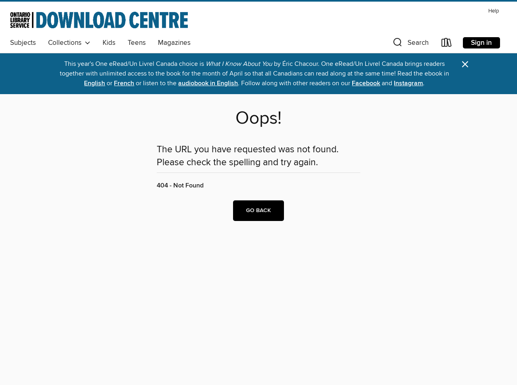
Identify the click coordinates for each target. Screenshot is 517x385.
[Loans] (447, 44)
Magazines (174, 42)
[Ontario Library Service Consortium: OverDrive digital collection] (99, 19)
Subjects (23, 42)
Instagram (408, 83)
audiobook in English (208, 83)
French (124, 83)
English (94, 83)
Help (493, 11)
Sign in (481, 42)
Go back (258, 210)
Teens (137, 42)
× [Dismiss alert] (465, 64)
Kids (109, 42)
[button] (410, 44)
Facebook (366, 83)
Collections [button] (69, 42)
